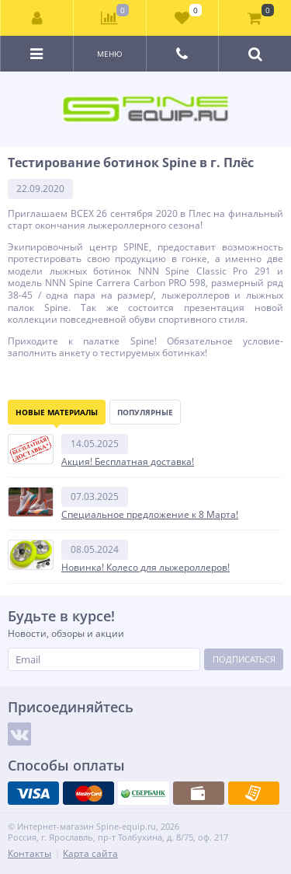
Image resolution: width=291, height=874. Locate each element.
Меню (110, 53)
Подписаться (244, 659)
